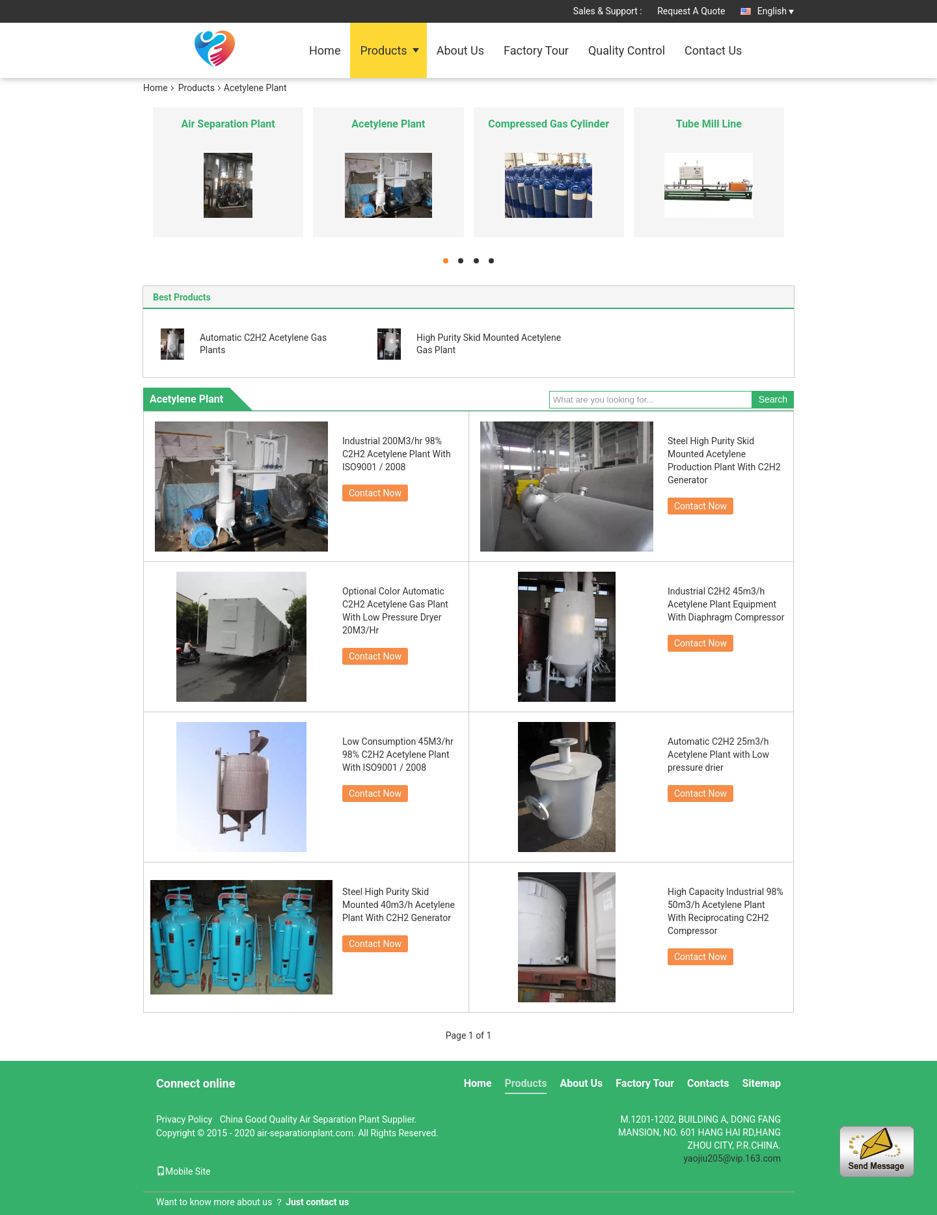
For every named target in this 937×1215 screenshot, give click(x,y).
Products (383, 50)
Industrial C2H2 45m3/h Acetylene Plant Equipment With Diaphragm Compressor (726, 604)
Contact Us (713, 50)
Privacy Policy (184, 1119)
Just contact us (317, 1202)
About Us (460, 50)
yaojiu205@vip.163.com (732, 1158)
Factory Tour (536, 50)
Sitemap (761, 1083)
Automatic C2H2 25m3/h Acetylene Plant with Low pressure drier (718, 754)
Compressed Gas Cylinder (548, 124)
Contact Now (375, 493)
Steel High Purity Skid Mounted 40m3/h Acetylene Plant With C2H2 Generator (398, 905)
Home (324, 50)
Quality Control (626, 50)
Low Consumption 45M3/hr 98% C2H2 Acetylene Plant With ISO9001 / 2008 (398, 754)
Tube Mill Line (709, 124)
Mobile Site (183, 1171)
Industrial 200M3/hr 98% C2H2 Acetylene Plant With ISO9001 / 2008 (396, 454)
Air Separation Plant (228, 124)
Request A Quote (691, 11)
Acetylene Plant (388, 124)
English (775, 11)
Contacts (708, 1083)
